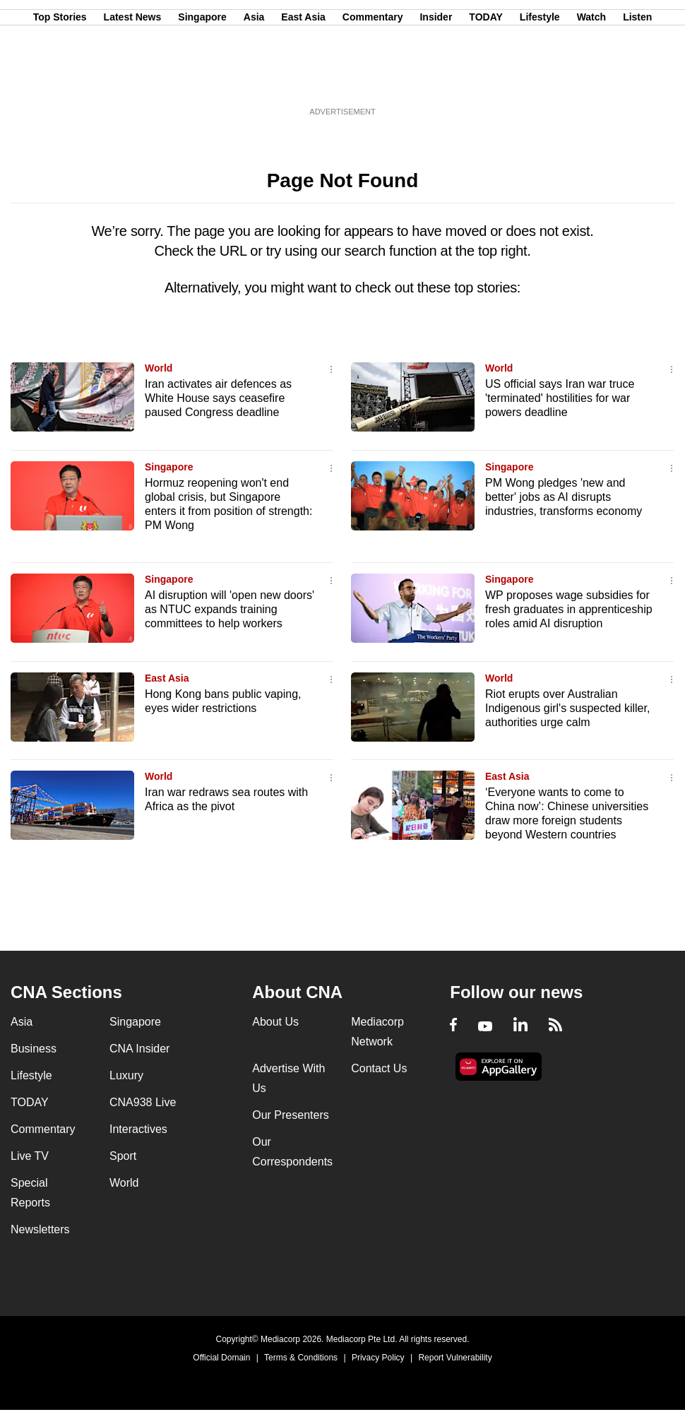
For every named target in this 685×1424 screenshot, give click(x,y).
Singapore (202, 79)
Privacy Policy (378, 1358)
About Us (275, 1022)
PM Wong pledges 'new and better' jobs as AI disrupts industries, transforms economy (563, 497)
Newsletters (40, 1229)
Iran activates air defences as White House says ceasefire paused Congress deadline (218, 398)
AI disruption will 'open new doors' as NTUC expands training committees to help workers (229, 609)
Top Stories (60, 79)
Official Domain (221, 1358)
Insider (435, 79)
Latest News (133, 79)
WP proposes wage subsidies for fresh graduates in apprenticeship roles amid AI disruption (569, 609)
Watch (591, 79)
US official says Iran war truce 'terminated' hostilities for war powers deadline (559, 398)
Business (33, 1049)
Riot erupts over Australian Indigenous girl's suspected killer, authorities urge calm (567, 708)
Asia (254, 79)
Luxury (126, 1075)
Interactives (138, 1129)
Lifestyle (540, 79)
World (158, 368)
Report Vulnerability (455, 1358)
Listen (637, 79)
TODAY (485, 79)
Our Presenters (290, 1115)
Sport (122, 1156)
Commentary (372, 79)
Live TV (30, 1156)
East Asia (303, 79)
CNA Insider (139, 1049)
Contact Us (379, 1068)
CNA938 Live (142, 1102)
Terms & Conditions (301, 1358)
